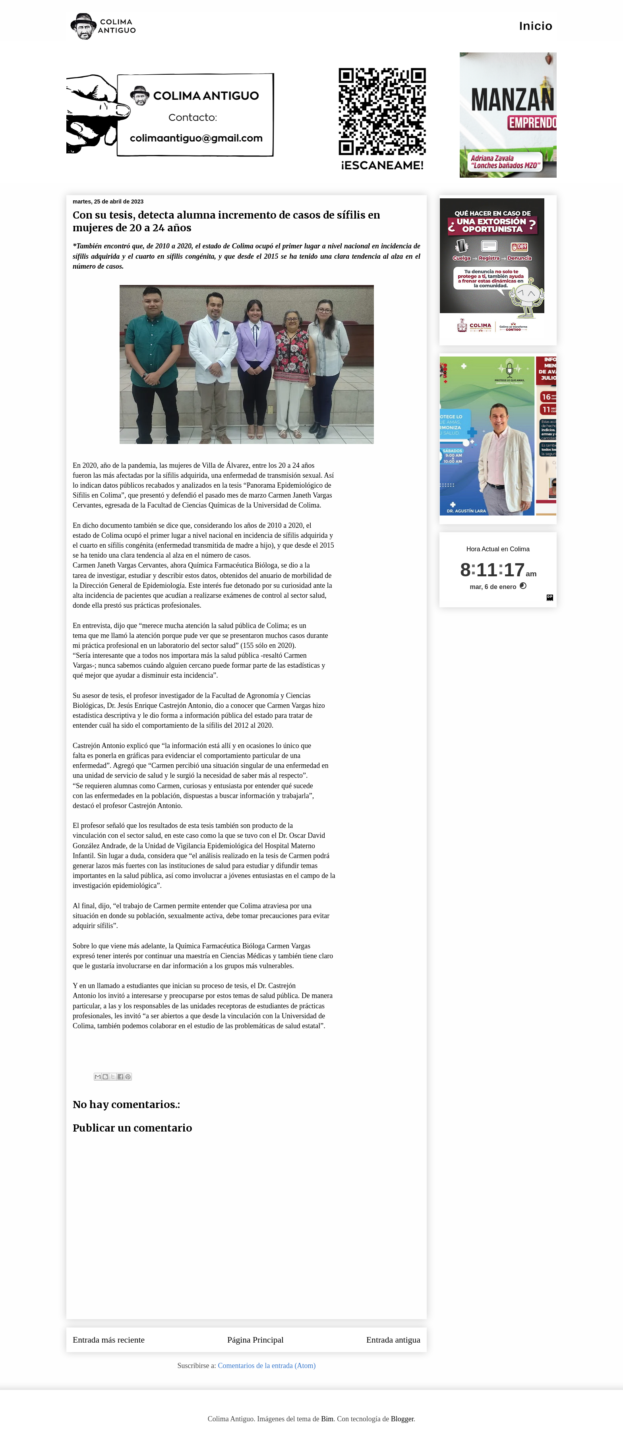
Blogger (402, 1419)
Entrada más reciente (109, 1340)
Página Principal (255, 1340)
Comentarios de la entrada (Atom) (267, 1366)
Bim (327, 1419)
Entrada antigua (393, 1340)
